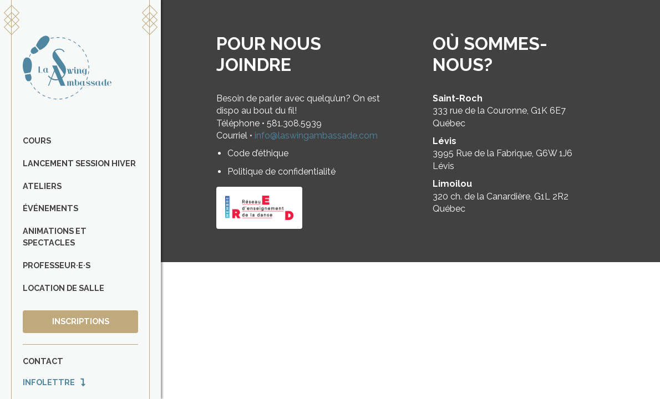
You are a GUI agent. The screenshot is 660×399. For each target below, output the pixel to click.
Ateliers (42, 186)
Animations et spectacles (55, 236)
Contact (43, 361)
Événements (50, 208)
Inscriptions (80, 321)
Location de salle (63, 288)
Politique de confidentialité (281, 171)
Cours (37, 140)
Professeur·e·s (56, 265)
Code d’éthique (257, 153)
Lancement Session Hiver (79, 163)
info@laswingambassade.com (316, 135)
